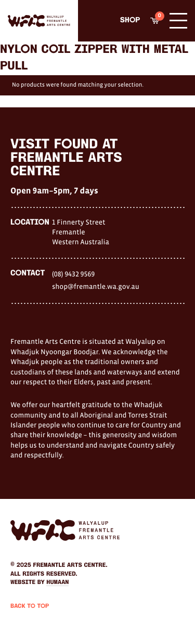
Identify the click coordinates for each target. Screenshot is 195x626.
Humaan (57, 582)
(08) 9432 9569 (73, 274)
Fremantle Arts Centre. (70, 565)
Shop (130, 20)
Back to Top (29, 606)
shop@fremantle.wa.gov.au (95, 286)
